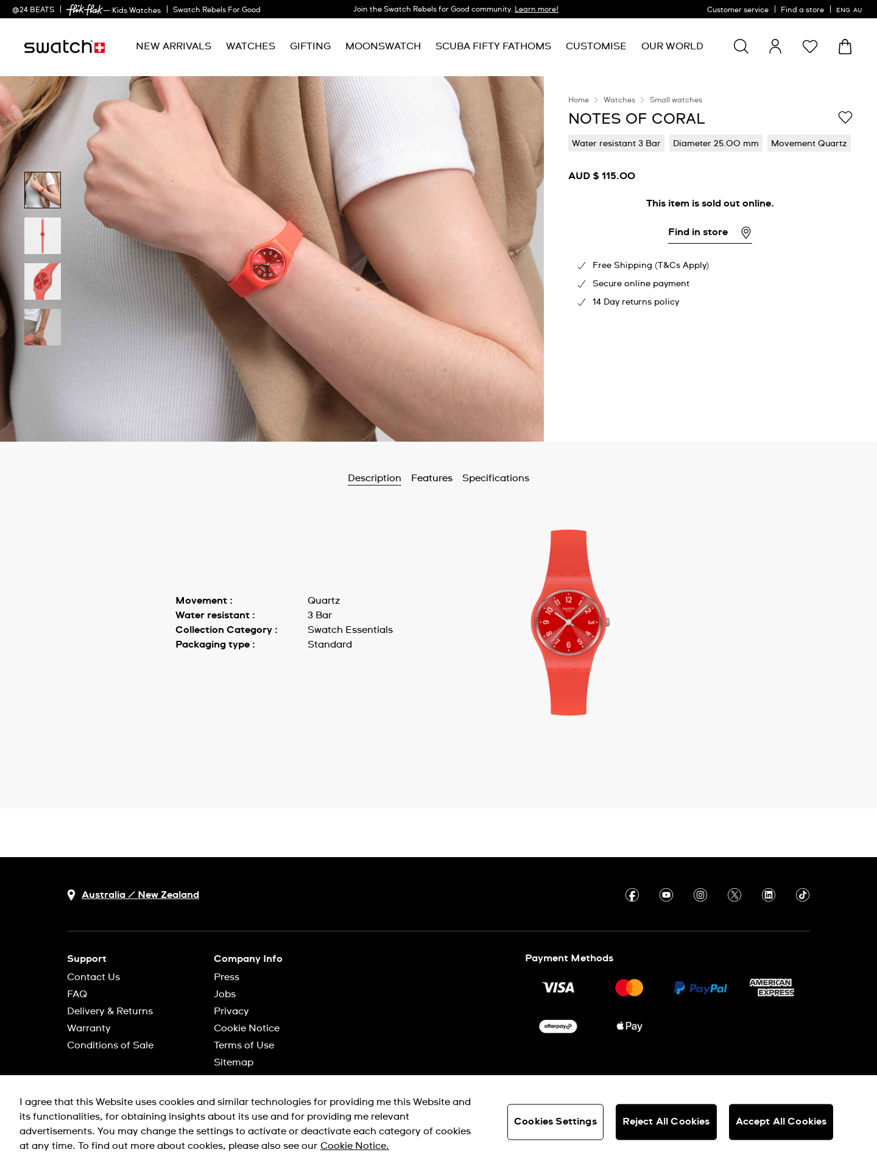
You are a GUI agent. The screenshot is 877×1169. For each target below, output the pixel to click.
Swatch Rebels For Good (217, 10)
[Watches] (250, 46)
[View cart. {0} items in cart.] (845, 46)
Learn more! (536, 9)
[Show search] (741, 46)
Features (432, 478)
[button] (810, 46)
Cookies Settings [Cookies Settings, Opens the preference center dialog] (555, 1121)
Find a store (802, 10)
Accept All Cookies (781, 1121)
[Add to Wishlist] (845, 118)
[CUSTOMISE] (596, 46)
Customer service (738, 10)
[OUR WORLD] (672, 46)
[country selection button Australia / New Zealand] (133, 895)
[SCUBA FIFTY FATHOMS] (493, 46)
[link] (84, 10)
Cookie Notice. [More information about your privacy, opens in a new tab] (354, 1146)
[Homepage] (64, 47)
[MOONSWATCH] (383, 46)
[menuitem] (174, 46)
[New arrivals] (173, 46)
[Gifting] (310, 46)
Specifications (495, 478)
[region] (710, 259)
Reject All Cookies (666, 1121)
